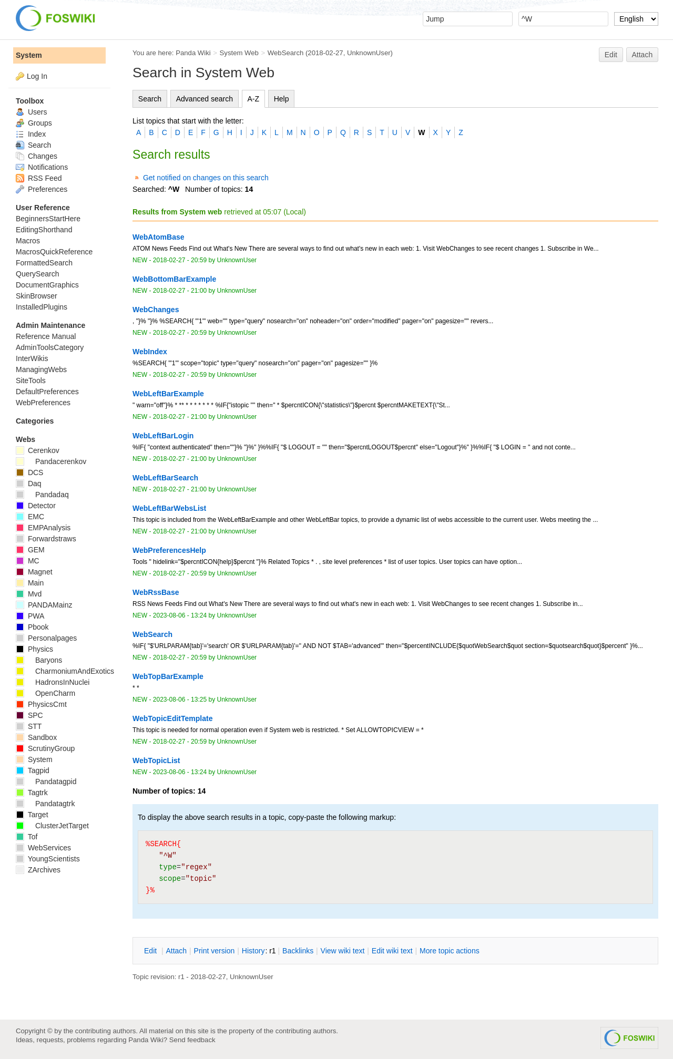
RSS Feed (39, 178)
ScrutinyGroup (45, 748)
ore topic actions (450, 951)
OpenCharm (45, 693)
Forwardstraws (46, 538)
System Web (239, 53)
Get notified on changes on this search (206, 177)
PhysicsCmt (41, 704)
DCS (29, 472)
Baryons (39, 660)
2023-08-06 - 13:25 (180, 699)
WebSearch (286, 53)
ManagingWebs (41, 369)
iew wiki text (343, 951)
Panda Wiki (193, 53)
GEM (30, 550)
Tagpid (32, 770)
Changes (36, 156)
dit (151, 951)
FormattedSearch (44, 263)
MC (27, 561)
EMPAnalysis (43, 527)
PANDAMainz (44, 605)
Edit (611, 54)
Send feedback (192, 1040)
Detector (36, 505)
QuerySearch (37, 274)
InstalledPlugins (41, 307)
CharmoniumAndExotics (65, 671)
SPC (29, 715)
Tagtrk (32, 792)
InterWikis (32, 358)
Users (31, 112)
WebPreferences (43, 402)
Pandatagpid (46, 781)
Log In (37, 76)
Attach (642, 54)
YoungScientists (48, 859)
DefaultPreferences (47, 391)
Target (32, 814)
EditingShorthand (44, 229)
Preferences (41, 189)
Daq (29, 483)
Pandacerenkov (51, 461)
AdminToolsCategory (50, 347)
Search (149, 99)
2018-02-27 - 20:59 (180, 260)
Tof (26, 836)
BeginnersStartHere (48, 218)
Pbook (32, 627)
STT (29, 726)
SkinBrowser (36, 296)
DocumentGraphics (47, 285)
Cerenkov (37, 450)
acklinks (297, 951)
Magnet (34, 572)
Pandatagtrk (45, 803)
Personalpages (46, 638)
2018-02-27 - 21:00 (180, 290)
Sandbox (36, 737)
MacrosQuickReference (54, 252)
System (29, 55)
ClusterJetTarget (52, 825)
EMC (30, 516)
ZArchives (38, 870)
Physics (34, 649)
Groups (34, 123)
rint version (214, 951)
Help (281, 99)
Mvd (29, 594)
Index (31, 134)
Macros (28, 241)
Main (30, 583)
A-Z (254, 99)
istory (253, 951)
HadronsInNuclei (52, 682)
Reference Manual (46, 336)
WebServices (43, 848)
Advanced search (204, 99)
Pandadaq (42, 494)
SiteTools (31, 380)
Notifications (42, 167)
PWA (30, 616)
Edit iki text (392, 951)
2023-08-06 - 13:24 (180, 615)
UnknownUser (369, 53)
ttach (176, 951)
